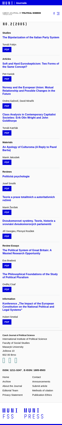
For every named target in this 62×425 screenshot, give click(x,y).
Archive (6, 381)
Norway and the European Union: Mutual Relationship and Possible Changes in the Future (28, 90)
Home (5, 377)
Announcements (41, 381)
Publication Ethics (42, 394)
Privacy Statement (12, 394)
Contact (36, 377)
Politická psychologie (16, 176)
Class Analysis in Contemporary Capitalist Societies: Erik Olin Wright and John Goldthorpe (29, 117)
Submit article (39, 386)
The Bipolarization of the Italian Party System (30, 37)
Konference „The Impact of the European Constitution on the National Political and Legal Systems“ (28, 306)
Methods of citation (42, 390)
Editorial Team (10, 390)
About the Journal (12, 386)
